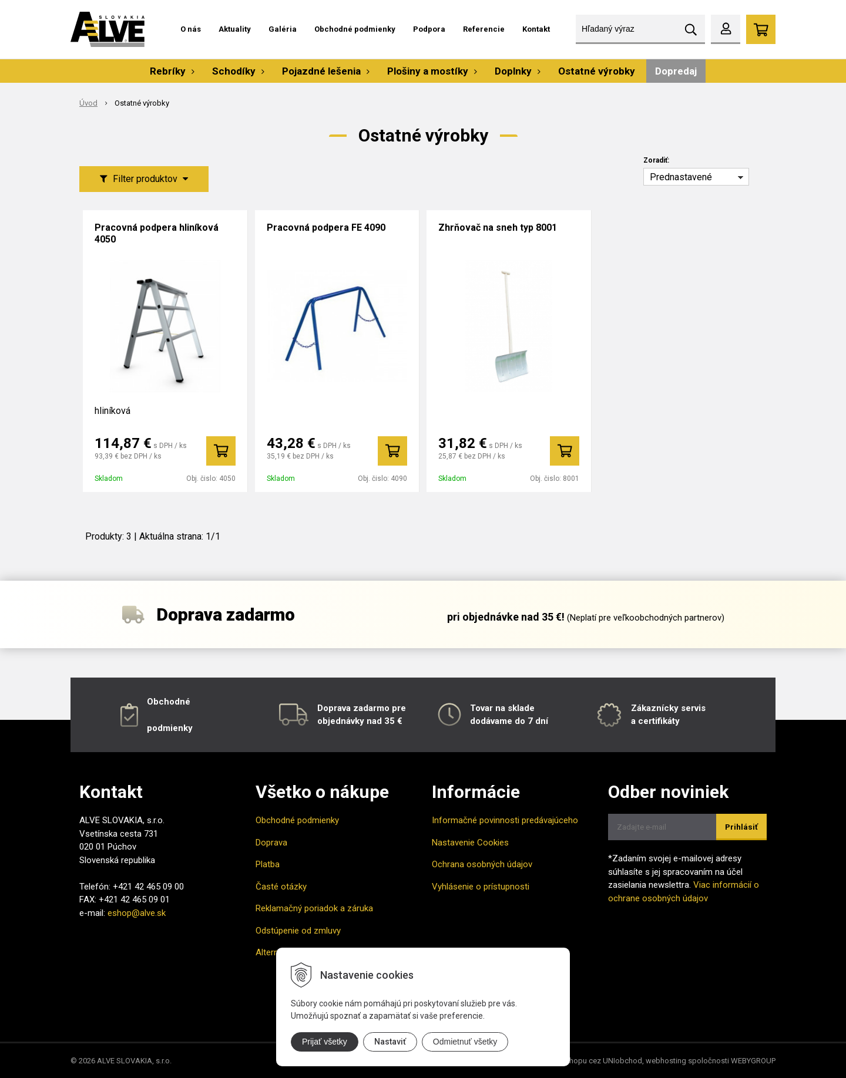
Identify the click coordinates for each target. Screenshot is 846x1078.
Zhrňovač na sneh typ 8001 (497, 227)
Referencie (484, 29)
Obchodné (168, 701)
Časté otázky (281, 886)
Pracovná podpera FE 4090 (326, 227)
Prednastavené (681, 177)
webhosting (666, 1060)
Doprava (271, 842)
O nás (190, 29)
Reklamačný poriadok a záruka (314, 908)
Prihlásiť (741, 827)
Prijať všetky (324, 1041)
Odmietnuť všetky (465, 1041)
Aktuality (235, 29)
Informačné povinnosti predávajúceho (505, 820)
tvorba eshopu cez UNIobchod (590, 1060)
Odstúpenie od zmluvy (298, 930)
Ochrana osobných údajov (482, 864)
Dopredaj (676, 71)
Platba (268, 864)
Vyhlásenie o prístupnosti (480, 886)
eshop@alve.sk (137, 913)
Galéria (282, 29)
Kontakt (536, 29)
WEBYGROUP (753, 1060)
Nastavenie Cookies (470, 842)
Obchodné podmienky (354, 29)
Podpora (429, 29)
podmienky (170, 728)
